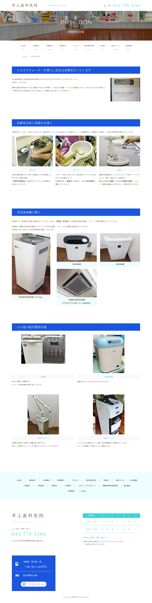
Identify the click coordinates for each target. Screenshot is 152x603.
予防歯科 (41, 485)
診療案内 (49, 47)
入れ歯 (83, 491)
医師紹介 (36, 47)
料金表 (102, 47)
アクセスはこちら (33, 584)
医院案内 (62, 47)
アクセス (76, 47)
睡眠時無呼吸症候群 (110, 485)
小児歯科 (67, 485)
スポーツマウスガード (87, 485)
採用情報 (128, 47)
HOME (23, 47)
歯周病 (54, 485)
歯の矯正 (127, 485)
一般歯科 (26, 485)
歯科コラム (115, 47)
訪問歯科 (71, 491)
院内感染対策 (89, 47)
